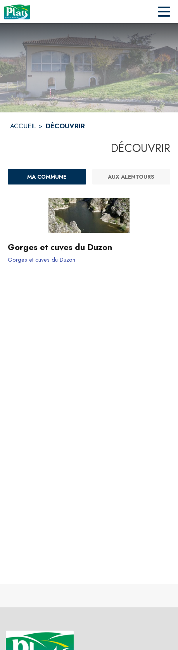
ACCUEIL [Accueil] (23, 126)
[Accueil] (17, 11)
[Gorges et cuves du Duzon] (89, 247)
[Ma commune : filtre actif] (47, 176)
